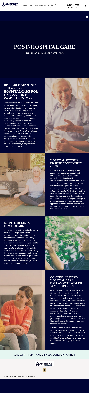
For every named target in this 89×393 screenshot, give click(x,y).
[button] (69, 6)
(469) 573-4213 (63, 333)
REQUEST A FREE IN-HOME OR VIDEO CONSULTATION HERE (44, 354)
